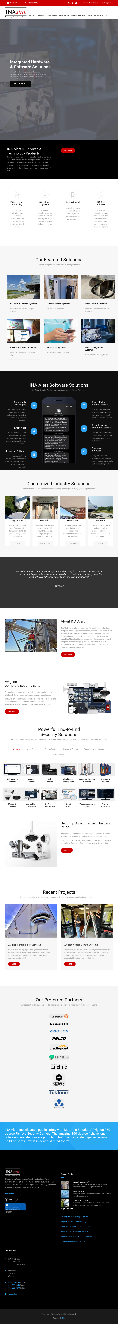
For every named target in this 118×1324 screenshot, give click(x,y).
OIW (63, 1318)
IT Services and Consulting (17, 203)
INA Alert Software (101, 203)
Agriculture (17, 520)
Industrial (100, 520)
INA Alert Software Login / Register (97, 3)
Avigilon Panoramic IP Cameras (24, 944)
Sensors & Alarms (70, 749)
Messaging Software (15, 451)
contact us (13, 1294)
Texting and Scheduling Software (74, 1217)
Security (33, 15)
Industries (72, 15)
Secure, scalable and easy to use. (96, 355)
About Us (92, 15)
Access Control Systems (58, 303)
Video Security (32, 749)
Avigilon (12, 712)
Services (62, 15)
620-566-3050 (31, 3)
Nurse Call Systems (56, 347)
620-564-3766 (14, 1282)
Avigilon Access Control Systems (81, 944)
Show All (17, 749)
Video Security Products (96, 303)
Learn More (17, 544)
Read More (10, 1193)
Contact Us (12, 3)
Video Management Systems (94, 348)
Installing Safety (79, 1191)
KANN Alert (20, 427)
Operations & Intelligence (94, 749)
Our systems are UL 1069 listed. (58, 352)
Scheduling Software (97, 449)
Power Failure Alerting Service (100, 403)
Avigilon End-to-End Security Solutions (76, 1236)
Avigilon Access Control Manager (74, 1221)
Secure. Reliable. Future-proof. (58, 308)
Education (45, 520)
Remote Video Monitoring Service (101, 426)
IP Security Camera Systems (23, 303)
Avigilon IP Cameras (80, 1200)
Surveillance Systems (45, 203)
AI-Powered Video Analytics (23, 347)
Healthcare (72, 520)
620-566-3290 (14, 1288)
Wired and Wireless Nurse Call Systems (76, 1226)
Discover (68, 151)
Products (42, 15)
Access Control (73, 202)
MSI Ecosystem (58, 754)
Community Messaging (20, 403)
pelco (66, 850)
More (14, 964)
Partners (82, 15)
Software (52, 15)
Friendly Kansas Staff (81, 1182)
